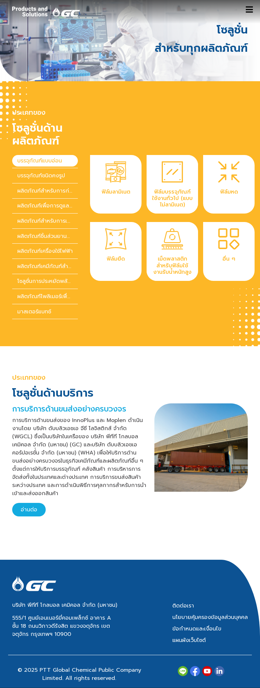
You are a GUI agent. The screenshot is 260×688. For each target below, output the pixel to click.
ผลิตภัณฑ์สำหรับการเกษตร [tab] (47, 221)
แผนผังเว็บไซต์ (189, 640)
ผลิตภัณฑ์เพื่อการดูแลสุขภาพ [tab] (47, 206)
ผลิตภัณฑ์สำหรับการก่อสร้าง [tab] (47, 191)
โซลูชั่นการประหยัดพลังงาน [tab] (47, 281)
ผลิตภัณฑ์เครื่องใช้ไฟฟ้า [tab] (45, 251)
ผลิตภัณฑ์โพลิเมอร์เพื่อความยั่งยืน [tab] (47, 296)
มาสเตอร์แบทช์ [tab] (34, 312)
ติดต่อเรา (183, 606)
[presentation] (45, 161)
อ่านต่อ (29, 510)
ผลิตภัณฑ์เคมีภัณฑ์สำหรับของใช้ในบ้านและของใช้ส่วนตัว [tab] (47, 266)
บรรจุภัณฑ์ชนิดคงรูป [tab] (41, 176)
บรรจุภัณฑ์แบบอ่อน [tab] (39, 161)
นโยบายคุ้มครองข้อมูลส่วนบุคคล (210, 617)
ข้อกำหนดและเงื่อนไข (196, 629)
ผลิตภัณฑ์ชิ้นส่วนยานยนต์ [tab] (47, 236)
